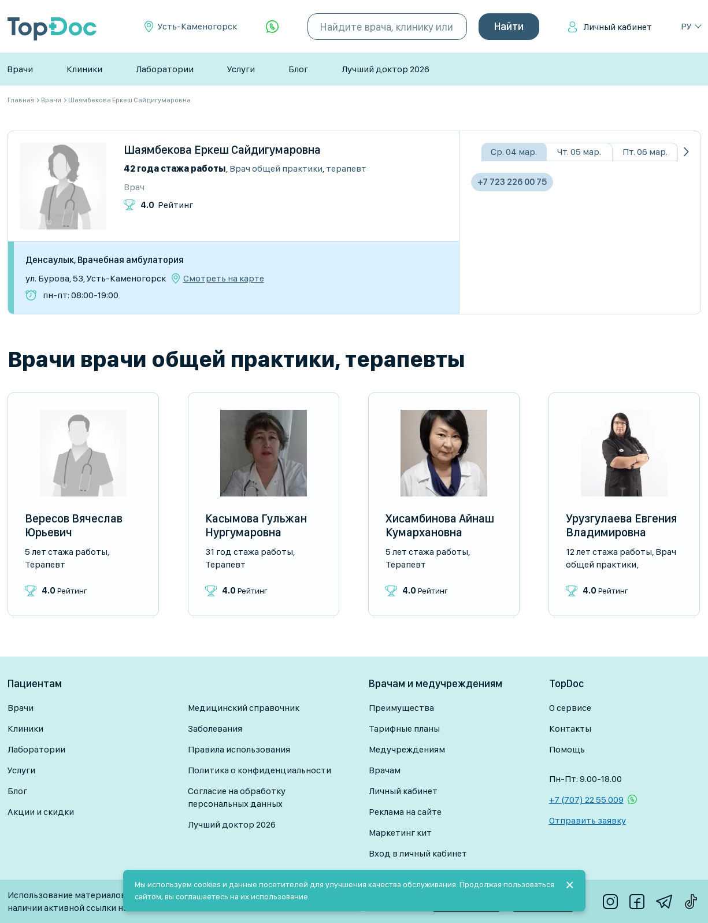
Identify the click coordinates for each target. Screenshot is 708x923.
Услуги (241, 69)
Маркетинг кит (400, 832)
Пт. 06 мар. (645, 151)
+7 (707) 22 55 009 (586, 799)
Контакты (570, 728)
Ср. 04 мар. (514, 151)
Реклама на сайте (405, 811)
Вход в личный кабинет (418, 853)
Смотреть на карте (223, 278)
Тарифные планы (404, 728)
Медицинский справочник (243, 707)
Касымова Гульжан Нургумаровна (256, 525)
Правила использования (239, 749)
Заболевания (215, 728)
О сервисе (570, 707)
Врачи (20, 69)
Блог (298, 69)
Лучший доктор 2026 (385, 69)
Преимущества (401, 707)
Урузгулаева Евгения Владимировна (621, 525)
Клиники (84, 69)
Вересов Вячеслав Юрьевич (74, 525)
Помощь (567, 749)
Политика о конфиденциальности (259, 770)
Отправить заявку (587, 820)
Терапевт (346, 168)
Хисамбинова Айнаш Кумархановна (439, 525)
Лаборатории (165, 69)
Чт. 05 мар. (579, 151)
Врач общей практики (276, 168)
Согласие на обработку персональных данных (237, 797)
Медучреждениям (407, 749)
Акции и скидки (41, 811)
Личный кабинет (617, 26)
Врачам (385, 770)
